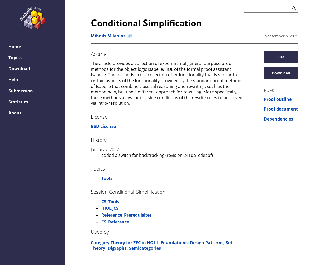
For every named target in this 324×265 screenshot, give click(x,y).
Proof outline (278, 99)
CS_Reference (115, 222)
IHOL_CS (109, 208)
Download (19, 69)
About (14, 113)
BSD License (103, 126)
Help (13, 80)
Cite (280, 56)
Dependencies (278, 119)
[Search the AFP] (267, 8)
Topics (15, 58)
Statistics (18, 102)
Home (14, 46)
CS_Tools (110, 201)
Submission (20, 91)
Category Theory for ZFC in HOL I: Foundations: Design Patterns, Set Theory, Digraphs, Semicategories (161, 245)
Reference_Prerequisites (126, 215)
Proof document (281, 109)
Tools (106, 178)
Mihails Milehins (108, 36)
